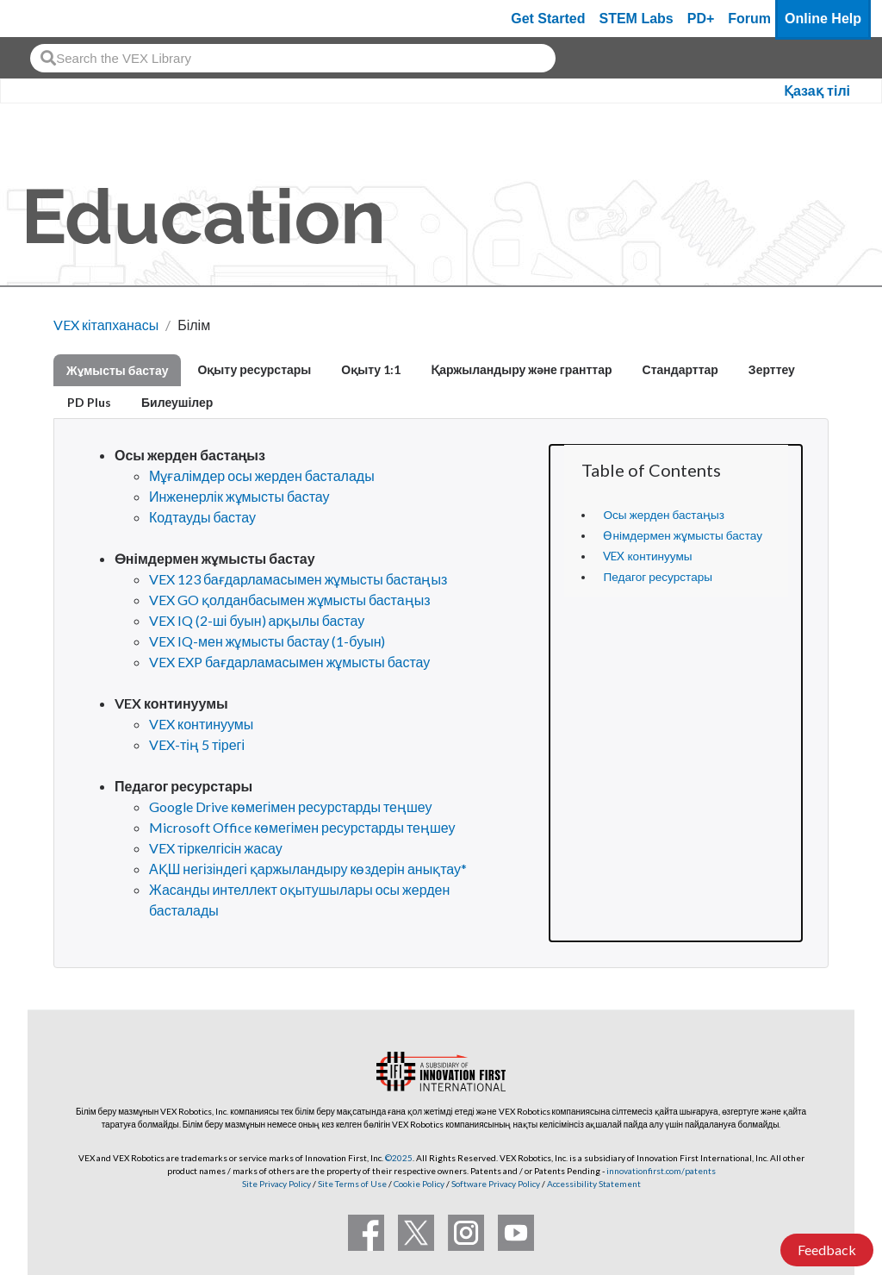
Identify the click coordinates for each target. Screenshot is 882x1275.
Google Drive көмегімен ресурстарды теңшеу (290, 806)
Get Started (548, 18)
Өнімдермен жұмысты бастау (682, 535)
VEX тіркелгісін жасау (216, 848)
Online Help (823, 18)
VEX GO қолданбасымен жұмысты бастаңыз (290, 599)
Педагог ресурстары (657, 577)
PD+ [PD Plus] (701, 18)
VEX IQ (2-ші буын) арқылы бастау (256, 620)
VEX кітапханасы (105, 324)
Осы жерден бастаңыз (663, 515)
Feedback (827, 1249)
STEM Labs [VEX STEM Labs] (636, 18)
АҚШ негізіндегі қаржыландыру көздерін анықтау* (308, 868)
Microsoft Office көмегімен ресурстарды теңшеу (302, 827)
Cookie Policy (419, 1183)
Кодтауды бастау (202, 517)
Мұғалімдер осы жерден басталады (262, 475)
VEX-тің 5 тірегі (197, 744)
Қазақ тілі (817, 91)
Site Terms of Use (351, 1183)
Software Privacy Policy (495, 1183)
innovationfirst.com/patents (661, 1171)
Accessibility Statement (594, 1183)
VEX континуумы (647, 556)
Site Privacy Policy (276, 1183)
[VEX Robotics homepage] (46, 18)
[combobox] (293, 58)
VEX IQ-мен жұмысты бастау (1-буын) (267, 641)
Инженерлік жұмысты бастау (239, 496)
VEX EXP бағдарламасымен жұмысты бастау (289, 661)
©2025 (399, 1158)
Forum (749, 18)
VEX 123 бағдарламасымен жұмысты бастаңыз (298, 579)
